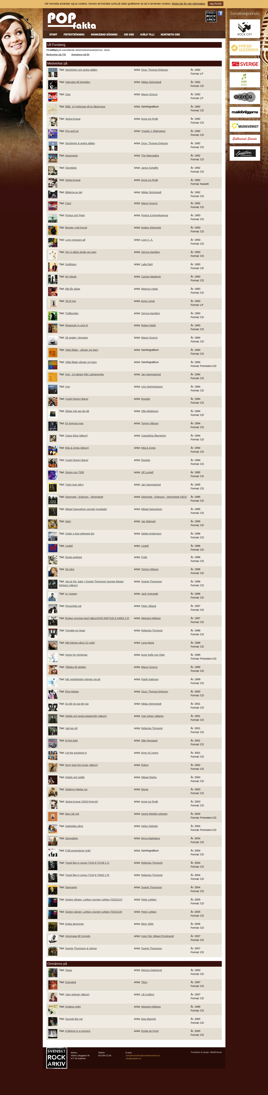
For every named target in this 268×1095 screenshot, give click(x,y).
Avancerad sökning (104, 34)
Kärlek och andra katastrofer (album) (86, 716)
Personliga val (73, 606)
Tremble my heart (75, 630)
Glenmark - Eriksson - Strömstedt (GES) (164, 496)
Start (53, 34)
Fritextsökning (74, 34)
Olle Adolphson (149, 411)
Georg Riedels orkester (154, 813)
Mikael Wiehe (149, 777)
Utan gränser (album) (77, 994)
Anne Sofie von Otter (153, 654)
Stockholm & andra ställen (80, 143)
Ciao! (68, 203)
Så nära (69, 569)
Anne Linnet (148, 301)
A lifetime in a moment (77, 1031)
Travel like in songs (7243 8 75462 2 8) (87, 875)
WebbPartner (216, 1052)
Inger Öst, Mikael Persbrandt (157, 936)
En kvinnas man (74, 423)
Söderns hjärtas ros (76, 789)
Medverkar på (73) (56, 54)
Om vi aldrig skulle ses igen (80, 252)
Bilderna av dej (73, 192)
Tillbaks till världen (75, 667)
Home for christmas (76, 654)
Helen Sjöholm (149, 826)
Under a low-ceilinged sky (79, 533)
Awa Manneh (148, 1018)
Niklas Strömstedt (151, 82)
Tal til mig (70, 301)
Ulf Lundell (147, 472)
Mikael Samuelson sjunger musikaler (86, 509)
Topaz (68, 970)
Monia (144, 789)
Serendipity (71, 838)
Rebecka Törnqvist (151, 630)
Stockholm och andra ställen (81, 69)
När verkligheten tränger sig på (82, 679)
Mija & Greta (148, 447)
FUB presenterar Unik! (78, 850)
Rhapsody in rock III (76, 325)
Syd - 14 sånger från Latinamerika (84, 374)
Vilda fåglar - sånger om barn (81, 349)
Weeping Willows (151, 618)
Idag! (68, 521)
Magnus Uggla (149, 288)
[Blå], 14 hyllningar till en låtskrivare (85, 106)
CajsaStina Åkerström (153, 435)
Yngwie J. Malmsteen (153, 131)
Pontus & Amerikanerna (154, 215)
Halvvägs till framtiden (77, 82)
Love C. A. (147, 239)
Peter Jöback (148, 606)
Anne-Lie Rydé (149, 118)
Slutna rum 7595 (74, 472)
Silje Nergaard (149, 740)
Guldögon (70, 264)
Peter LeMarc (149, 899)
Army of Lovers (149, 752)
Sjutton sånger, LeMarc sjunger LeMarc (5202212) (93, 899)
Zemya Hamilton (150, 252)
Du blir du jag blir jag (77, 703)
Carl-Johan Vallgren (152, 716)
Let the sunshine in (76, 752)
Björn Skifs (147, 923)
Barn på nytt (72, 813)
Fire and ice (72, 131)
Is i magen (71, 593)
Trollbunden (72, 313)
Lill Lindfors (147, 994)
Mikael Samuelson (151, 509)
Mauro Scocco (149, 94)
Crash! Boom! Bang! (76, 398)
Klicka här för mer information (188, 3)
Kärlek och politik (75, 777)
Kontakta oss (170, 34)
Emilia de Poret (150, 1031)
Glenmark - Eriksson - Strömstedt (84, 496)
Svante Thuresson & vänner (81, 948)
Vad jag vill (71, 728)
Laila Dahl (147, 264)
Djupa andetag (73, 557)
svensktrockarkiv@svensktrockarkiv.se (143, 1055)
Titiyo (144, 982)
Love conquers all (75, 239)
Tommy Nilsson (150, 423)
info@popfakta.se (133, 1058)
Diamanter (71, 887)
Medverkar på (57, 63)
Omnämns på (57, 964)
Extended (70, 982)
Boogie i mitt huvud (76, 227)
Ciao (68, 94)
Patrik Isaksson (150, 679)
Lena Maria (147, 642)
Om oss (129, 34)
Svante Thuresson (151, 581)
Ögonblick (71, 167)
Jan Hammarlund (151, 374)
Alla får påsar (72, 288)
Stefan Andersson (151, 533)
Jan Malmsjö (148, 521)
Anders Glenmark (151, 227)
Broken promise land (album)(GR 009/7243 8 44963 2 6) (97, 618)
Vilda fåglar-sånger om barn (81, 362)
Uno (67, 386)
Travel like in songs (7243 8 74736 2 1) (87, 862)
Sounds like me (74, 1018)
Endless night (73, 1006)
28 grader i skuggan (76, 337)
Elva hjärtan (72, 691)
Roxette (145, 398)
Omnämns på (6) (80, 54)
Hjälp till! (147, 34)
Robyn (145, 765)
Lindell (69, 545)
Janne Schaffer (149, 167)
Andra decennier (74, 923)
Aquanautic (71, 155)
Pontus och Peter (75, 215)
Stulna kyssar (73, 118)
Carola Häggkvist (151, 276)
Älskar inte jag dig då (77, 411)
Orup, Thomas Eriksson (154, 69)
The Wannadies (150, 155)
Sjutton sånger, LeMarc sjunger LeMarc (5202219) (93, 911)
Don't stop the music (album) (81, 765)
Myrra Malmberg (150, 838)
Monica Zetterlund (151, 970)
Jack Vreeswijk (149, 593)
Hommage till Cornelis (77, 936)
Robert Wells (148, 325)
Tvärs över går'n (74, 484)
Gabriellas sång (74, 826)
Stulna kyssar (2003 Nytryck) (81, 801)
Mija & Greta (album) (77, 447)
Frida (144, 557)
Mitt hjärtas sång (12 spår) (80, 642)
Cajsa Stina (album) (76, 435)
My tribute (70, 276)
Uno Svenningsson (152, 386)
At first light (71, 740)
